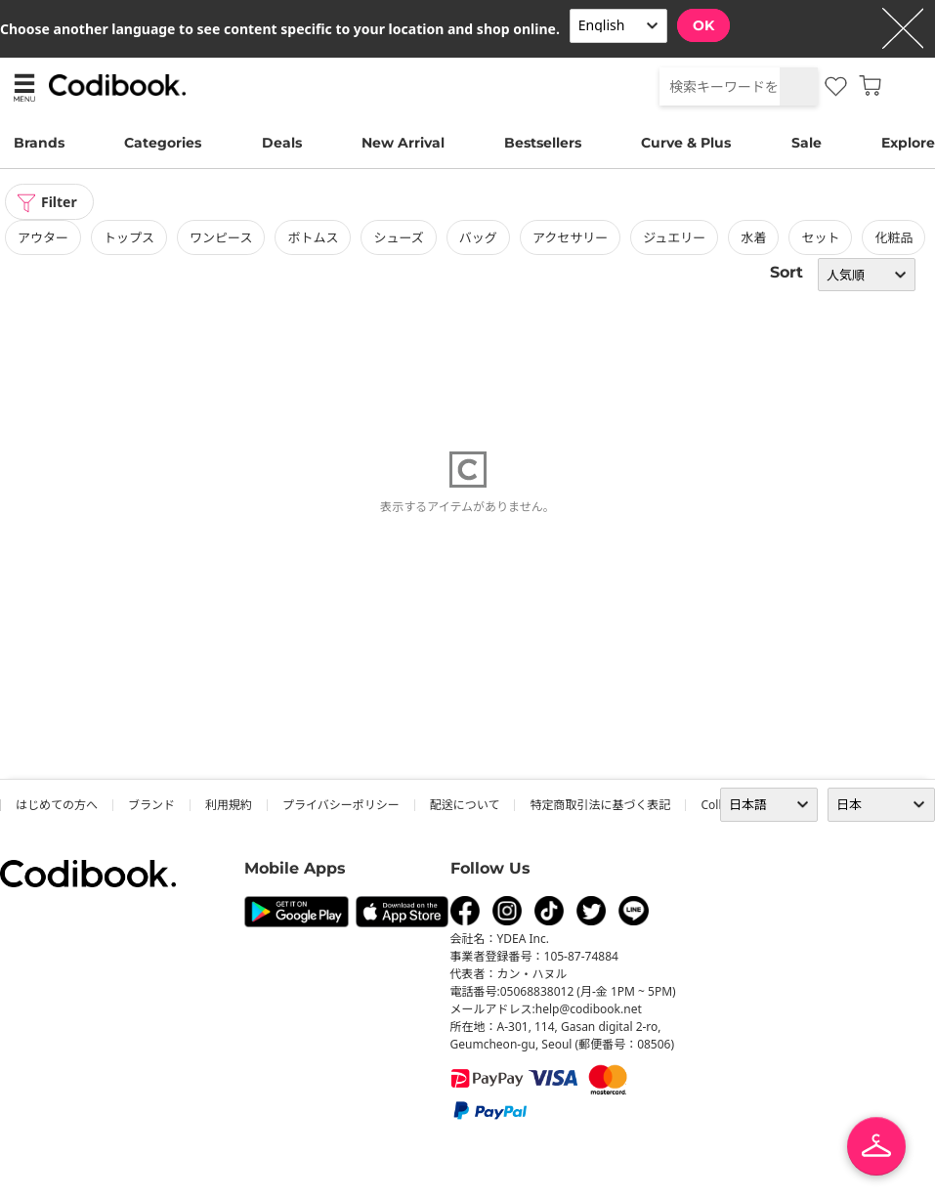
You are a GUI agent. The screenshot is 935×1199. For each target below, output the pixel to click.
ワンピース (221, 237)
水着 (753, 237)
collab (718, 804)
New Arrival (403, 142)
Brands (39, 142)
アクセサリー (570, 237)
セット (820, 237)
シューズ (398, 237)
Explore (908, 142)
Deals (282, 142)
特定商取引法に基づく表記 (600, 804)
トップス (129, 237)
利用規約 (228, 804)
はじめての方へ (57, 804)
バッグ (478, 237)
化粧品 (893, 237)
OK (703, 25)
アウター (43, 237)
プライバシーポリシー (341, 804)
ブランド (151, 804)
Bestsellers (542, 142)
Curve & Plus (686, 142)
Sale (806, 142)
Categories (162, 142)
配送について (465, 804)
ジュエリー (674, 237)
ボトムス (312, 237)
